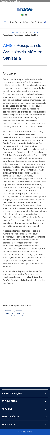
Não (18, 313)
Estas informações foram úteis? (17, 305)
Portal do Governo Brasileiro (12, 1)
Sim (7, 313)
